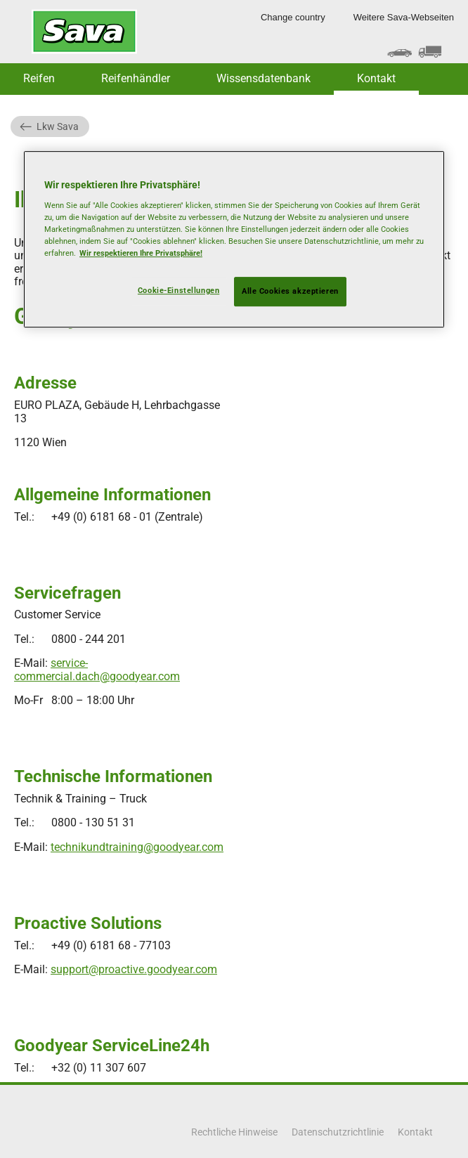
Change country (293, 17)
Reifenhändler (135, 78)
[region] (234, 239)
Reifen (39, 78)
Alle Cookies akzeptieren (290, 291)
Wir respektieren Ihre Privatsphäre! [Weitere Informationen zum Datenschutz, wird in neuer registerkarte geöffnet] (140, 253)
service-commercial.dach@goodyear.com (97, 669)
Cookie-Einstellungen (178, 290)
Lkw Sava (58, 126)
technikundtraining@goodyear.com (137, 847)
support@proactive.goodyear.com (134, 969)
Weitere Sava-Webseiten (403, 17)
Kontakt (376, 78)
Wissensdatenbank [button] (263, 78)
